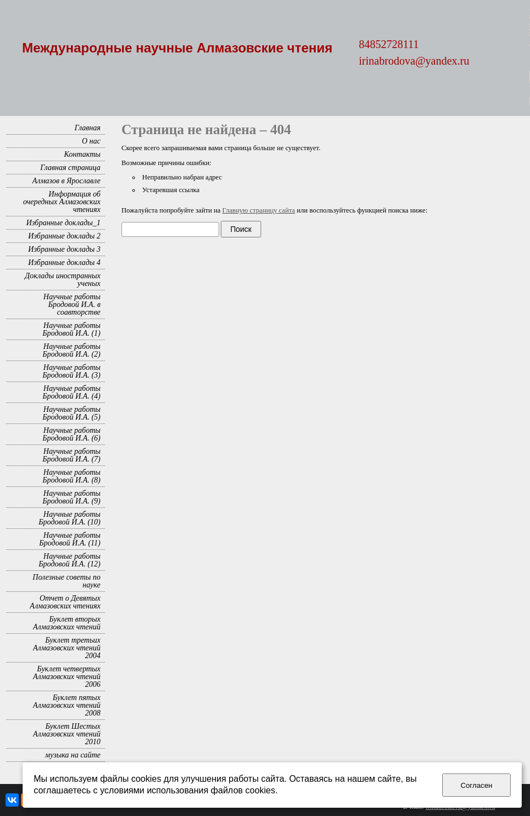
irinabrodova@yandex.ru (414, 61)
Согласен (476, 785)
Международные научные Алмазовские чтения (177, 47)
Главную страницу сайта (258, 210)
